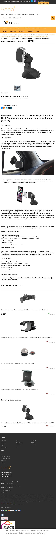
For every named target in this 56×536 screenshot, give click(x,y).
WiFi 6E (44, 28)
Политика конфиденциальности (8, 503)
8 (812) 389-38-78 (16, 1)
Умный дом (27, 28)
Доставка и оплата (10, 14)
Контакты (31, 14)
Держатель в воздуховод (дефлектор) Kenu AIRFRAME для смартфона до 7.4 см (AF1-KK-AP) (24, 309)
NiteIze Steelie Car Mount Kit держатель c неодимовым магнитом (17, 363)
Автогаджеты (27, 34)
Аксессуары (30, 31)
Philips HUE (18, 28)
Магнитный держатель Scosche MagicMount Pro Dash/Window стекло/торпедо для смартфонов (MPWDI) (27, 422)
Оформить (15, 23)
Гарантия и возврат (22, 14)
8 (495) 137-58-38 (8, 1)
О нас (2, 14)
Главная (3, 34)
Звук (11, 28)
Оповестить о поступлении (14, 97)
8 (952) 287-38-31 (25, 1)
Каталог (38, 14)
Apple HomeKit (36, 28)
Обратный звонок (43, 3)
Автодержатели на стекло (40, 34)
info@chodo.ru (4, 492)
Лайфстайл (21, 31)
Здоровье (5, 28)
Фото (37, 31)
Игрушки (5, 31)
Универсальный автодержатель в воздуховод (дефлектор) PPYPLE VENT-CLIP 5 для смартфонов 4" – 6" (27, 337)
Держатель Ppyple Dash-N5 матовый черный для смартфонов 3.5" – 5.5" (19, 389)
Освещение (13, 31)
